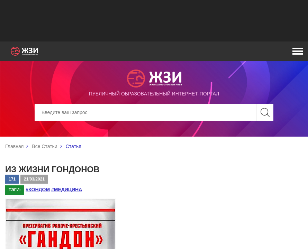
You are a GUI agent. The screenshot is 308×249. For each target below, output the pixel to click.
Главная (14, 146)
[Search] (154, 112)
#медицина (66, 189)
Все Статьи (44, 146)
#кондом (38, 189)
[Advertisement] (154, 20)
